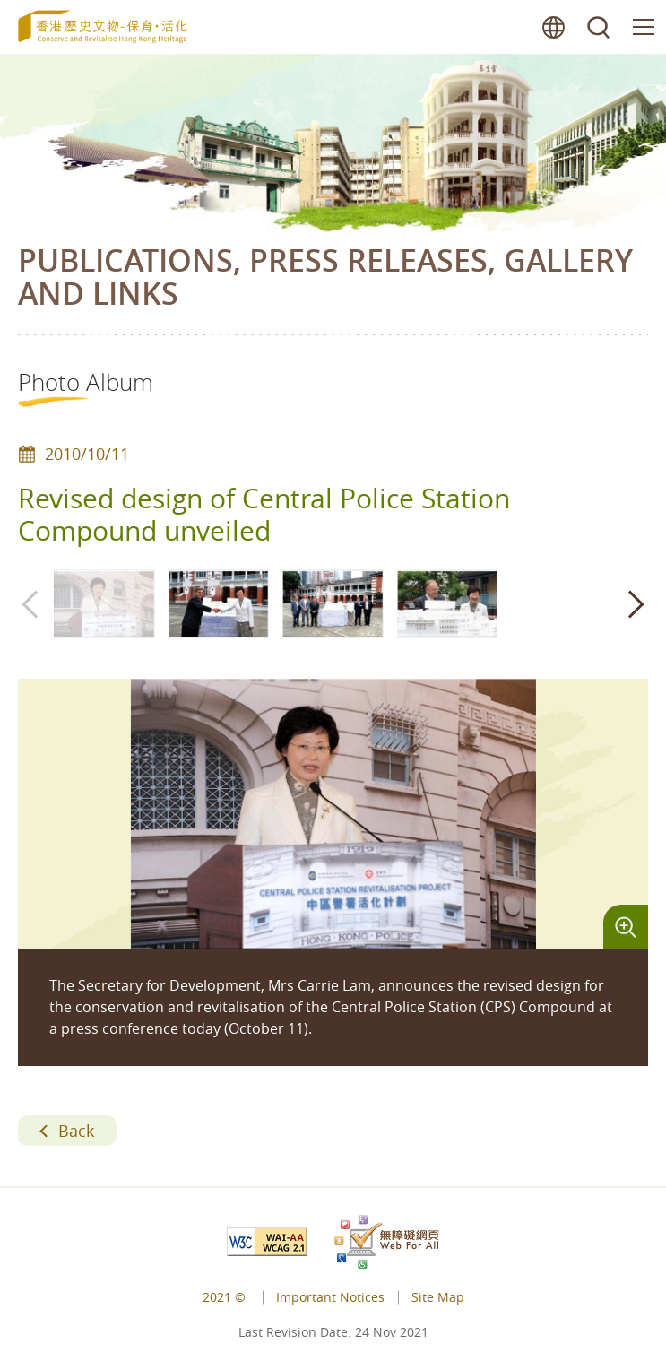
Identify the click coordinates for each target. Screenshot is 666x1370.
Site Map (437, 1296)
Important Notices (330, 1296)
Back (76, 1130)
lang (554, 27)
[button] (634, 604)
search (598, 27)
